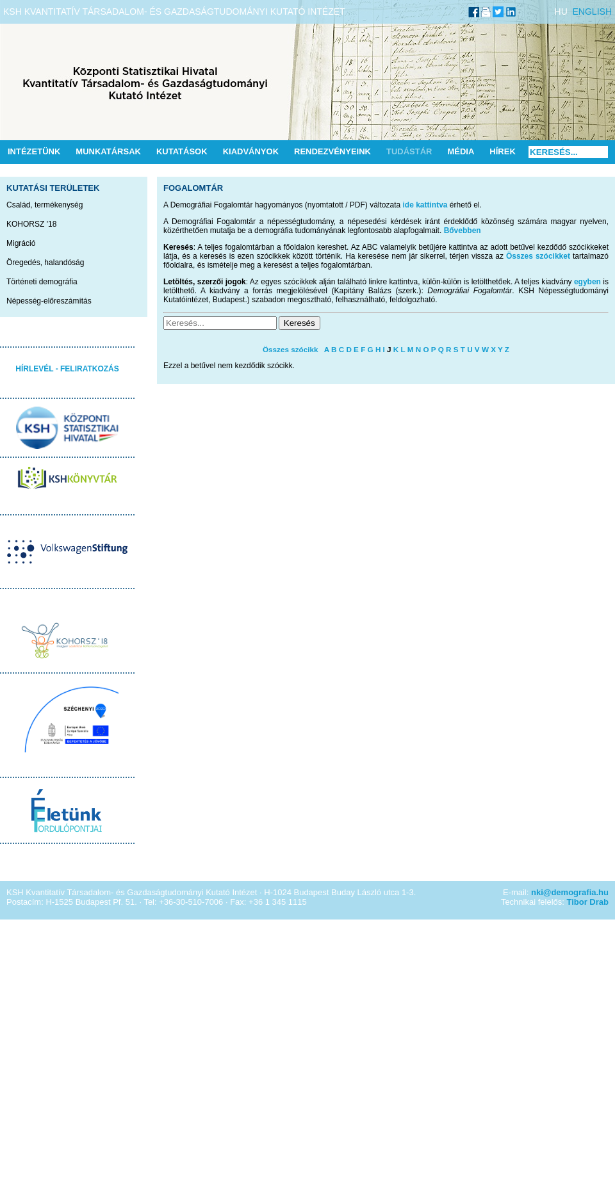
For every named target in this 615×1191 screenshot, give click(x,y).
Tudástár (409, 151)
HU (561, 11)
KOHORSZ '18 (31, 224)
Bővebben (462, 230)
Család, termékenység (44, 204)
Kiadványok (251, 151)
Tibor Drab (588, 902)
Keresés (299, 323)
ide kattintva (425, 204)
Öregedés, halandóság (45, 262)
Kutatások (182, 151)
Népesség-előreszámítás (49, 300)
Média (460, 151)
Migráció (20, 243)
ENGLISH (592, 11)
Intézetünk (34, 151)
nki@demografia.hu (570, 892)
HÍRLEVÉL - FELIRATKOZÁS (67, 368)
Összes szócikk (290, 349)
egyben (587, 281)
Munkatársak (108, 151)
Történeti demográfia (42, 281)
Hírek (502, 151)
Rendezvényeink (332, 151)
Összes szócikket (538, 256)
